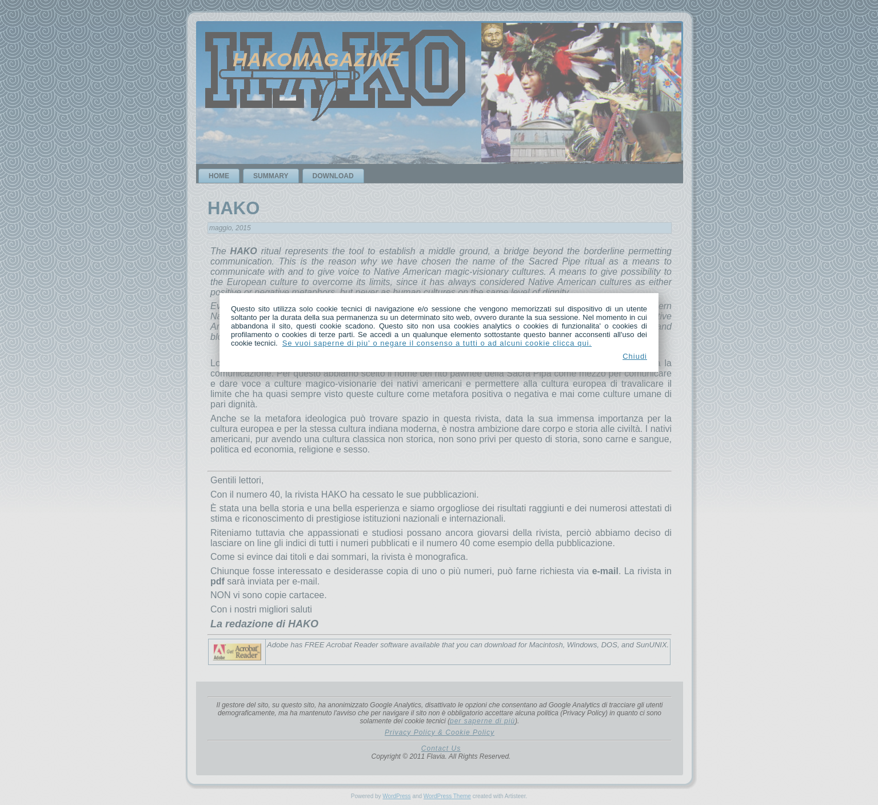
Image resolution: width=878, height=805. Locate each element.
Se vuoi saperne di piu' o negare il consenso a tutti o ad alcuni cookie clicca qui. (437, 343)
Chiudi (634, 356)
